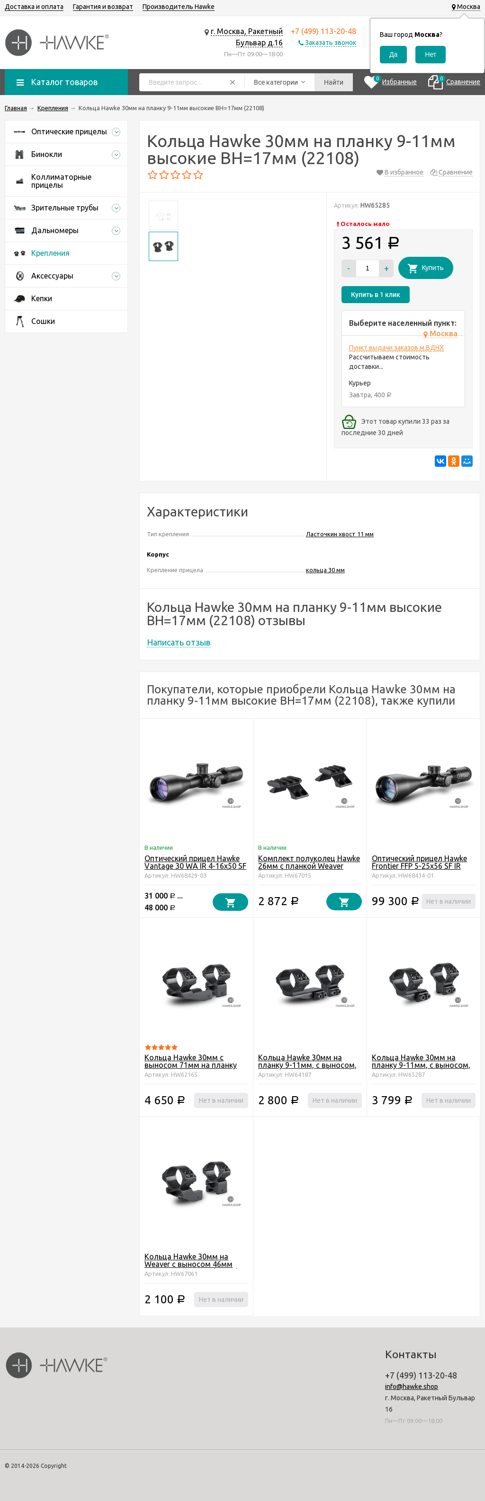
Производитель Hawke (179, 6)
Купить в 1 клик (375, 294)
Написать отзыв (178, 642)
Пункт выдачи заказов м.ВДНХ (396, 347)
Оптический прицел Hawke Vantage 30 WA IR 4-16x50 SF (195, 862)
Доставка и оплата (34, 6)
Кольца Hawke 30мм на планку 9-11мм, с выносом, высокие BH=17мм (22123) (307, 1065)
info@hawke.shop (411, 1386)
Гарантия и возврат (103, 6)
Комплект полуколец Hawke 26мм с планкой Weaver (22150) (309, 866)
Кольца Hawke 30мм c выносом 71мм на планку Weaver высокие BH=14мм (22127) (191, 1068)
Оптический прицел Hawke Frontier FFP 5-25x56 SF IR (419, 862)
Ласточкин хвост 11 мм (340, 534)
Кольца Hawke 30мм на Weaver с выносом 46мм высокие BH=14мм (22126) (191, 1264)
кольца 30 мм (325, 570)
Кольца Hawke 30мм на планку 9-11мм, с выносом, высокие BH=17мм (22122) (421, 1065)
